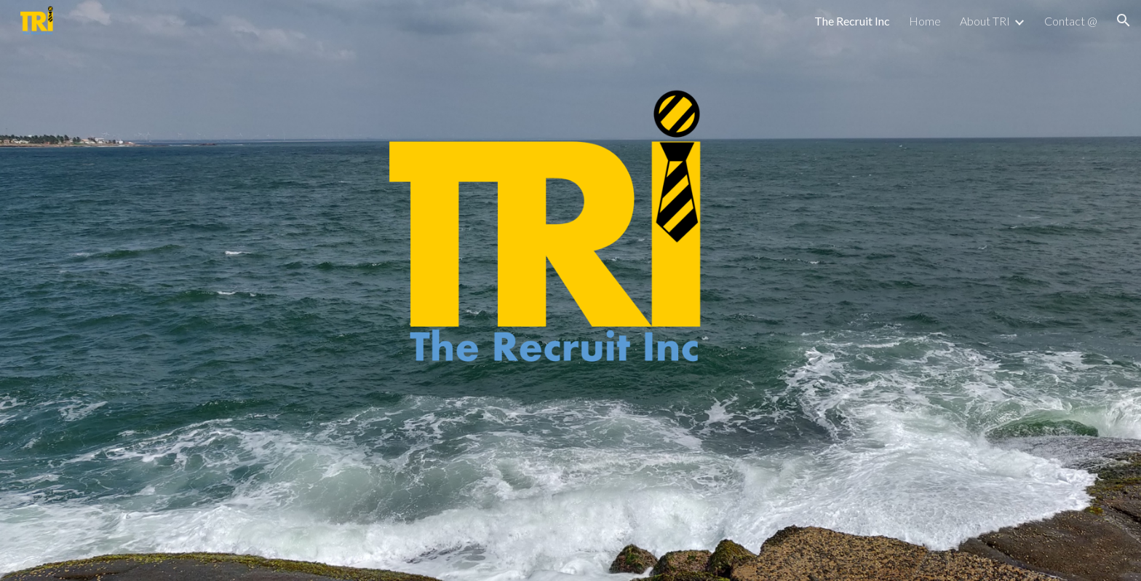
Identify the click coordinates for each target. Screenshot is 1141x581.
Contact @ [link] (1070, 21)
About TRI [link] (985, 21)
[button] (1123, 20)
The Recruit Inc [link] (852, 21)
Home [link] (925, 21)
